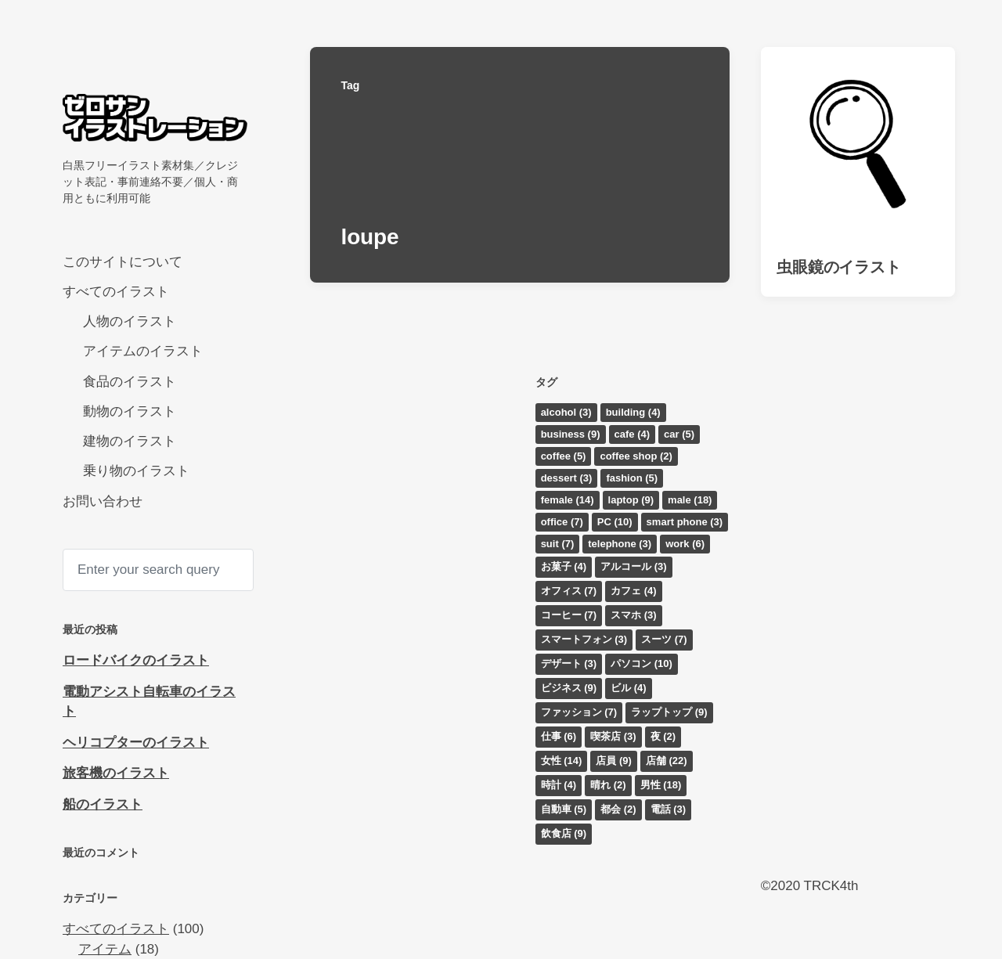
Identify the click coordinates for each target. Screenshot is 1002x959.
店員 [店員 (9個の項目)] (614, 760)
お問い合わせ (102, 501)
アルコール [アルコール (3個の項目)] (633, 566)
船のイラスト (102, 804)
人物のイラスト (129, 321)
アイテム (105, 949)
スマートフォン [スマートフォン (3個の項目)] (584, 639)
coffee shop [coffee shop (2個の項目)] (636, 456)
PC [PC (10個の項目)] (615, 522)
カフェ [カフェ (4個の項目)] (634, 591)
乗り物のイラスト (136, 470)
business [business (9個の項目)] (570, 434)
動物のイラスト (129, 411)
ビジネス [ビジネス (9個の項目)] (569, 688)
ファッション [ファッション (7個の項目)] (579, 712)
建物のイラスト (129, 441)
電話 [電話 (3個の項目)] (669, 809)
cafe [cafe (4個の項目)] (633, 434)
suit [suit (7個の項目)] (558, 544)
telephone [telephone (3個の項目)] (619, 544)
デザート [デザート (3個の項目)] (569, 663)
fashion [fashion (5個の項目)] (632, 478)
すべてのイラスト (116, 291)
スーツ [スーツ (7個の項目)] (664, 639)
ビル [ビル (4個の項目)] (629, 688)
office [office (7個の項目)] (562, 522)
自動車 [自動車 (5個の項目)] (564, 809)
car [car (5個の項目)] (679, 434)
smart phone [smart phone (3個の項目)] (685, 522)
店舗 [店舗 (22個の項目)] (666, 760)
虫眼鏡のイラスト (839, 267)
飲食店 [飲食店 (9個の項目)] (564, 833)
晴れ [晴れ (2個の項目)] (608, 785)
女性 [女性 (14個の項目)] (561, 760)
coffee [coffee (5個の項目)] (563, 456)
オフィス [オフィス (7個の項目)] (569, 591)
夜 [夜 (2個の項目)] (663, 736)
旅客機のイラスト (116, 773)
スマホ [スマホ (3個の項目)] (634, 615)
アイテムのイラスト (143, 351)
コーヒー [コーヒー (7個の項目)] (569, 615)
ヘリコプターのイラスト (136, 742)
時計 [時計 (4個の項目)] (559, 785)
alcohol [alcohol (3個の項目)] (566, 412)
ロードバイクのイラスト (136, 660)
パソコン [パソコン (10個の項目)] (641, 663)
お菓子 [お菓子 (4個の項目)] (564, 566)
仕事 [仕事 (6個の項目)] (559, 736)
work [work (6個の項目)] (685, 544)
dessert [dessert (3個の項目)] (567, 478)
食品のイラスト (129, 381)
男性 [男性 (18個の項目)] (661, 785)
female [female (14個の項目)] (567, 500)
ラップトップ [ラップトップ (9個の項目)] (669, 712)
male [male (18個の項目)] (690, 500)
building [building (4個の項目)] (633, 412)
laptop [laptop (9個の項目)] (631, 500)
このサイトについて (122, 261)
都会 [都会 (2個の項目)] (618, 809)
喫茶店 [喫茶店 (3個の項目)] (613, 736)
